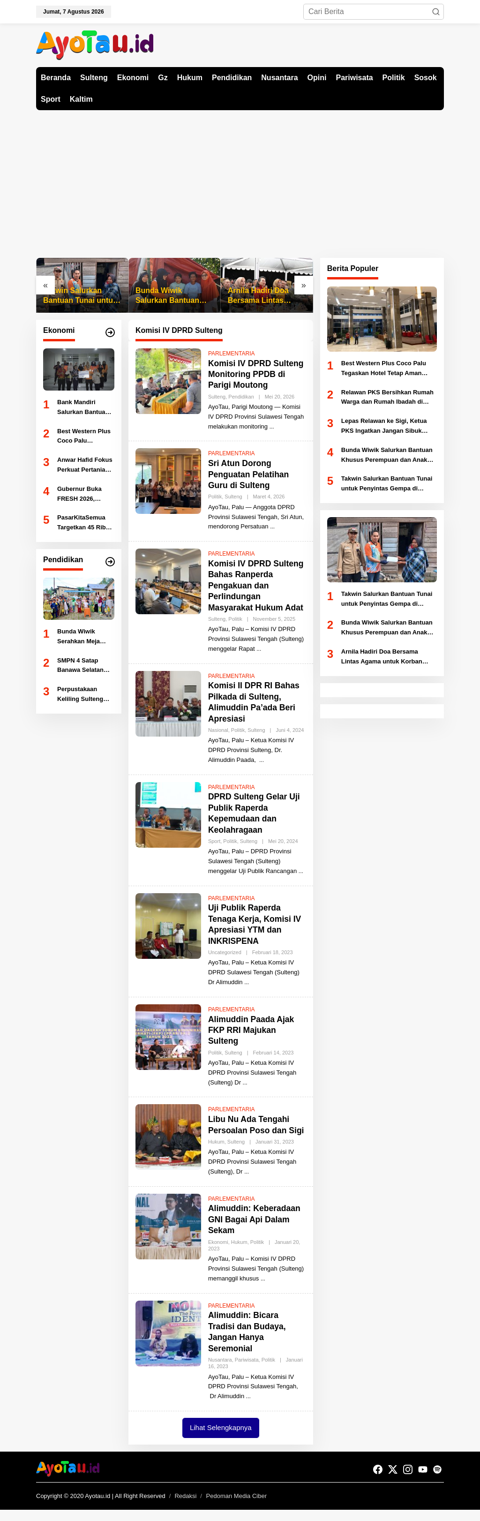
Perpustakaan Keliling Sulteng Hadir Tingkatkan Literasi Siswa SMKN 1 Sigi (81, 694)
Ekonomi (218, 1253)
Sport (214, 841)
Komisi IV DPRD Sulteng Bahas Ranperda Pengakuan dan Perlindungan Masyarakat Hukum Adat (257, 585)
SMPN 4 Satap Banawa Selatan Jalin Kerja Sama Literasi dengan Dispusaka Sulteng (84, 666)
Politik (215, 496)
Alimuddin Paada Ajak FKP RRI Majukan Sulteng (252, 1030)
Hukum (216, 1152)
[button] (436, 12)
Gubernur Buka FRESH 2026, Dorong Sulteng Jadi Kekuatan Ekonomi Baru (80, 494)
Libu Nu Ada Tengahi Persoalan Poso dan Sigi (250, 1130)
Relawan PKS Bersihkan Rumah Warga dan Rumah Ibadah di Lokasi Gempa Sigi (387, 398)
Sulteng (216, 396)
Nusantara (220, 1370)
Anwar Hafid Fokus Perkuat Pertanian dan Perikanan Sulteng (84, 465)
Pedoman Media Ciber (236, 1507)
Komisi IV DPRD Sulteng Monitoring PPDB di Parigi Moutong (256, 374)
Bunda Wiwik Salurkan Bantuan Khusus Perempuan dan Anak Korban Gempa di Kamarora (171, 296)
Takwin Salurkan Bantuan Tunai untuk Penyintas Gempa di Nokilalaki (80, 296)
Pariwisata (247, 1370)
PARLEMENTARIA (231, 353)
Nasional (218, 730)
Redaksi (185, 1507)
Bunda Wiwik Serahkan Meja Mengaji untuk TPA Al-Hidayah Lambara (84, 637)
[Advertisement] (240, 180)
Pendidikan (241, 396)
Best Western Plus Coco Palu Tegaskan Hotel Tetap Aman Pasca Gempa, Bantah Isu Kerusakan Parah (84, 437)
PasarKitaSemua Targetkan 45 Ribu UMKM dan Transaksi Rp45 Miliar (83, 523)
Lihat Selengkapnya (221, 1438)
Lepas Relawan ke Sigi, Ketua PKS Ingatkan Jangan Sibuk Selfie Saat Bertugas (384, 426)
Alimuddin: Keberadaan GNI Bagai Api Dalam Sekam (255, 1230)
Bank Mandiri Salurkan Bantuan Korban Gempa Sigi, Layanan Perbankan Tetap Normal (83, 408)
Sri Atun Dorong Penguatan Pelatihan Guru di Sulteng (249, 474)
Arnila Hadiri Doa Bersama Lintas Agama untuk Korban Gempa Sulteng (266, 296)
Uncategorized (224, 952)
